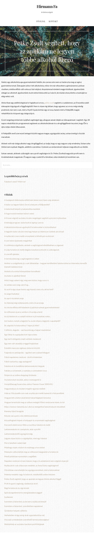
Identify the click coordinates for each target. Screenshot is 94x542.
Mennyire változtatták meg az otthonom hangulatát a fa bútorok (31, 452)
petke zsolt (49, 103)
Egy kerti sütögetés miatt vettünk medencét (22, 339)
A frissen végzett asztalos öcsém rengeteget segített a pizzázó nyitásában (35, 218)
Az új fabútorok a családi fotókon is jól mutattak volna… (27, 316)
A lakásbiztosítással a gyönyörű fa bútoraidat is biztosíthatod (30, 227)
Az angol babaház (11, 294)
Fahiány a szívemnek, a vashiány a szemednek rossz (25, 370)
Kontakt (53, 21)
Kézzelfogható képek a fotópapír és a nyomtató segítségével (29, 420)
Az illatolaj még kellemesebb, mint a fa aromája (24, 303)
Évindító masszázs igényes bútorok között (22, 348)
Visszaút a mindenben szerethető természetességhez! (26, 519)
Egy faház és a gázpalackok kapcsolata (20, 334)
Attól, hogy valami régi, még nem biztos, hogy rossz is (26, 280)
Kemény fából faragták (14, 411)
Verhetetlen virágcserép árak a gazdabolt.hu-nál (24, 515)
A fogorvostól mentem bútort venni (19, 213)
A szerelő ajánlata (11, 254)
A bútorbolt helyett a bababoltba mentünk (22, 209)
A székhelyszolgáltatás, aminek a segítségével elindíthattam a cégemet (33, 245)
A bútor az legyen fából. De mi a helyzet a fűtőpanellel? (27, 204)
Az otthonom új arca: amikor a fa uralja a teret (23, 312)
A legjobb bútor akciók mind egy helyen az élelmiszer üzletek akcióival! (34, 231)
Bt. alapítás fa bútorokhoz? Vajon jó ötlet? (21, 325)
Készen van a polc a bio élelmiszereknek (21, 416)
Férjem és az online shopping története (20, 375)
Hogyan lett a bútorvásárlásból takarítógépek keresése (27, 398)
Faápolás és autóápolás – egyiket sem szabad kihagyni (27, 352)
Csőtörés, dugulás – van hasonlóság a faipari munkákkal (27, 330)
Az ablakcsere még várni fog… (17, 285)
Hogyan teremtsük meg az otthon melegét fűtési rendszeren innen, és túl (34, 402)
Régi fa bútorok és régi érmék (16, 488)
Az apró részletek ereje (14, 298)
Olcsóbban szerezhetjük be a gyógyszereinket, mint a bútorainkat (31, 470)
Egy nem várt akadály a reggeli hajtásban (21, 343)
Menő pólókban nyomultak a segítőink (20, 456)
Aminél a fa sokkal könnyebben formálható (22, 271)
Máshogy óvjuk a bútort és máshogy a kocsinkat (24, 447)
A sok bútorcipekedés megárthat (18, 240)
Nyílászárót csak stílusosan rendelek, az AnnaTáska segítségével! (31, 465)
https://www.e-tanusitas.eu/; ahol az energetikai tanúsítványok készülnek (34, 407)
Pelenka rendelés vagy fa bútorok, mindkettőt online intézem (29, 474)
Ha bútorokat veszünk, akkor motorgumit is (22, 380)
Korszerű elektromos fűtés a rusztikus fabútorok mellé (27, 425)
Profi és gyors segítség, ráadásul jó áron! (21, 483)
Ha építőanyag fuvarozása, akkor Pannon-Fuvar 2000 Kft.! (28, 384)
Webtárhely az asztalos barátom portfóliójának (24, 524)
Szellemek (8, 497)
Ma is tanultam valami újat (15, 443)
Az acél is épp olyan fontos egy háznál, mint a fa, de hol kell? (29, 289)
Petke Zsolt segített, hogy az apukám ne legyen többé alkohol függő (32, 479)
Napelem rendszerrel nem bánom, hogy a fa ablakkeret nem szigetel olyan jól (36, 461)
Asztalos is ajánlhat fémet (15, 276)
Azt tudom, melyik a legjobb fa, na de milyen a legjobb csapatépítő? (32, 321)
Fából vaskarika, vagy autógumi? (18, 361)
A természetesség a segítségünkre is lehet (21, 258)
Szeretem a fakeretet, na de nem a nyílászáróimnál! (25, 501)
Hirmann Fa (47, 6)
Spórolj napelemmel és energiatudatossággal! (23, 492)
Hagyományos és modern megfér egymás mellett (24, 388)
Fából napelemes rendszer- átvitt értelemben (23, 357)
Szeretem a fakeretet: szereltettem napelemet (23, 506)
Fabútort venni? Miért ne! (15, 181)
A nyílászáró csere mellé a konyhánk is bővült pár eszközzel (29, 236)
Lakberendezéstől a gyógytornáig (18, 434)
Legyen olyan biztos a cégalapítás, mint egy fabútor (25, 438)
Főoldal (40, 21)
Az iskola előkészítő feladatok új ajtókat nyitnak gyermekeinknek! (32, 307)
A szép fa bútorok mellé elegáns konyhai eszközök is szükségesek (31, 250)
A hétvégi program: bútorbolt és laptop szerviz (24, 222)
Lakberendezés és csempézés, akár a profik (22, 429)
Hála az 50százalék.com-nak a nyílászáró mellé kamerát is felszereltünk (34, 393)
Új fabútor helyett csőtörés (15, 510)
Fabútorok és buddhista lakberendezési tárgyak (24, 366)
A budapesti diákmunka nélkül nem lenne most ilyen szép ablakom (31, 200)
